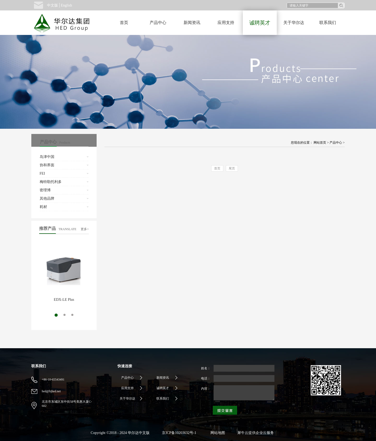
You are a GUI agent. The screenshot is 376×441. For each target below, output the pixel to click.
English (66, 5)
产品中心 (336, 142)
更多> (85, 229)
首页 (124, 22)
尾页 (232, 168)
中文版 (52, 5)
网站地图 (217, 433)
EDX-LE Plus (64, 300)
